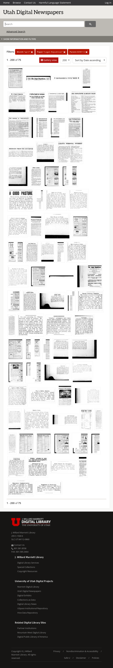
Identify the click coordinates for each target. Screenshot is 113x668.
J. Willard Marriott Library (23, 532)
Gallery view (50, 60)
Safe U (67, 657)
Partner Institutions (26, 628)
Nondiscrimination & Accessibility (82, 651)
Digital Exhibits (24, 595)
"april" (25, 52)
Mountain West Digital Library (31, 632)
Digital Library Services (28, 562)
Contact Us (30, 2)
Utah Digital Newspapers (29, 591)
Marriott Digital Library (28, 586)
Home (6, 2)
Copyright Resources (27, 571)
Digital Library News (26, 604)
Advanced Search (15, 31)
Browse (17, 2)
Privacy (56, 651)
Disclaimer (81, 657)
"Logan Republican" (51, 52)
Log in (108, 2)
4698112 (79, 52)
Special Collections (26, 567)
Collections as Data (26, 599)
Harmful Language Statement (55, 2)
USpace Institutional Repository (32, 608)
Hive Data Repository (27, 612)
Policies (95, 657)
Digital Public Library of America (32, 636)
